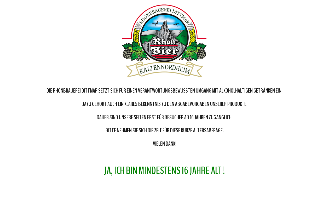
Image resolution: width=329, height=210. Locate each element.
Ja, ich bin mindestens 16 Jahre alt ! (164, 171)
